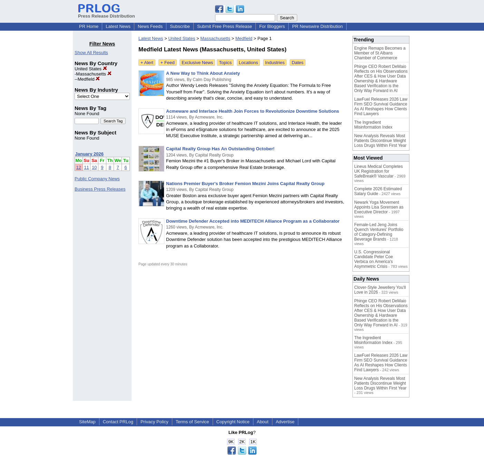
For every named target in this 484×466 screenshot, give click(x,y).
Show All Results (91, 52)
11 (86, 167)
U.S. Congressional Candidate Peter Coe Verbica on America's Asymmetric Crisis (373, 259)
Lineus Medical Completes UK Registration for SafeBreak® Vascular (378, 171)
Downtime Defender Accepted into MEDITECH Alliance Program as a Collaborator (253, 221)
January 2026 (89, 153)
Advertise (285, 421)
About (263, 421)
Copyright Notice (233, 421)
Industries (274, 62)
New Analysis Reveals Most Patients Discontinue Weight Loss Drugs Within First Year (380, 140)
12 (78, 167)
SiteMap (87, 421)
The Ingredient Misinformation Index (373, 125)
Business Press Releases (100, 189)
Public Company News (97, 178)
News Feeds (150, 26)
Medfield (89, 79)
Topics (225, 62)
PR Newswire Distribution (317, 26)
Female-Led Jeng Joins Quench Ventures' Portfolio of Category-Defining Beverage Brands (378, 232)
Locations (248, 62)
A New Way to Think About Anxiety (203, 73)
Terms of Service (192, 421)
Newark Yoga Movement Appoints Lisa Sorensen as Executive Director (379, 207)
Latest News (118, 26)
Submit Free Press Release (224, 26)
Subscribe (180, 26)
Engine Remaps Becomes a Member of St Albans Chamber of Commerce (380, 53)
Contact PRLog (118, 421)
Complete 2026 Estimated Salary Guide (378, 191)
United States (91, 68)
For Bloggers (272, 26)
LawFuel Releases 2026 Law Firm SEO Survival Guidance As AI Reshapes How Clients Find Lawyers (380, 106)
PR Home (88, 26)
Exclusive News (197, 62)
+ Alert (147, 62)
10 (94, 167)
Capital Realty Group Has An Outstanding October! (220, 148)
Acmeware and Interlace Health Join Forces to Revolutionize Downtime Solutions (252, 111)
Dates (297, 62)
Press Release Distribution (106, 13)
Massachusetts (93, 74)
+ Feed (168, 62)
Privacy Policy (154, 421)
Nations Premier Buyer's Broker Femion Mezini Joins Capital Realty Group (245, 183)
